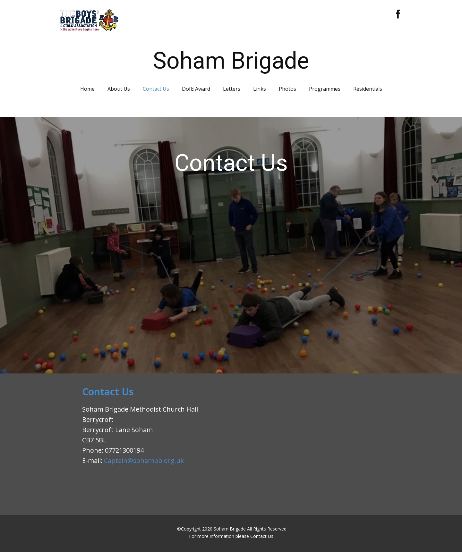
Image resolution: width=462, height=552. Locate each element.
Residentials (367, 88)
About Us (118, 88)
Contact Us (156, 88)
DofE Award (196, 88)
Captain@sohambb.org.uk (144, 460)
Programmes (324, 88)
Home (87, 88)
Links (259, 88)
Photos (287, 88)
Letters (231, 88)
